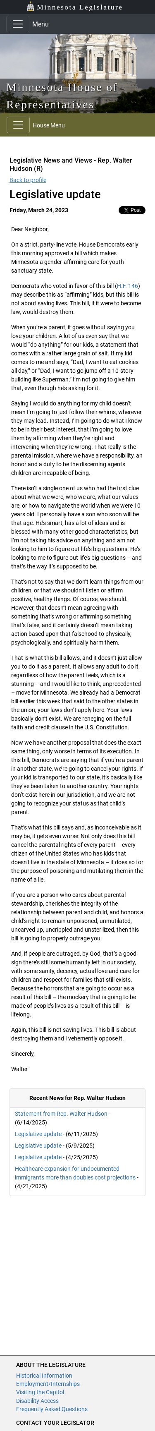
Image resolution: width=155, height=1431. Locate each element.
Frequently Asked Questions (52, 1409)
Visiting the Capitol (40, 1392)
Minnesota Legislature (74, 6)
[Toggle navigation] (17, 24)
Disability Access (37, 1400)
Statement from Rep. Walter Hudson (61, 1113)
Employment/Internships (48, 1384)
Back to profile (28, 180)
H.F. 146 (127, 286)
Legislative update (38, 1134)
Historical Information (44, 1375)
